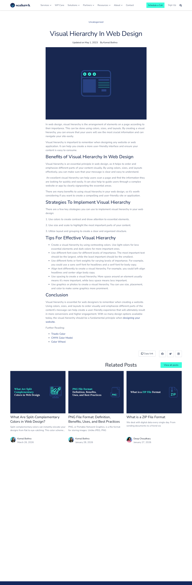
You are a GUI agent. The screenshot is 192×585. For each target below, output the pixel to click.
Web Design (146, 568)
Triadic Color (58, 334)
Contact (165, 581)
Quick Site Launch (149, 554)
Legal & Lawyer (105, 581)
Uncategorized (96, 22)
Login (164, 570)
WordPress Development (147, 561)
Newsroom (80, 559)
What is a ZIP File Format (145, 417)
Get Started (168, 576)
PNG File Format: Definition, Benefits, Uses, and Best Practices (94, 419)
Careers (79, 581)
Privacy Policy (168, 565)
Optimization (146, 574)
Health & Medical (105, 570)
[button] (162, 354)
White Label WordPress (124, 556)
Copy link (148, 353)
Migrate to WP (147, 579)
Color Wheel (58, 341)
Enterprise (102, 554)
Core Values (81, 570)
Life (77, 576)
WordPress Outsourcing (124, 565)
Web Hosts (124, 572)
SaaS (99, 565)
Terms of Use (168, 559)
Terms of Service (170, 554)
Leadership (80, 565)
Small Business (105, 559)
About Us (80, 554)
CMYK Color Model (62, 337)
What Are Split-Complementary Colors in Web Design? (34, 419)
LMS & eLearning (105, 576)
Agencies (123, 577)
